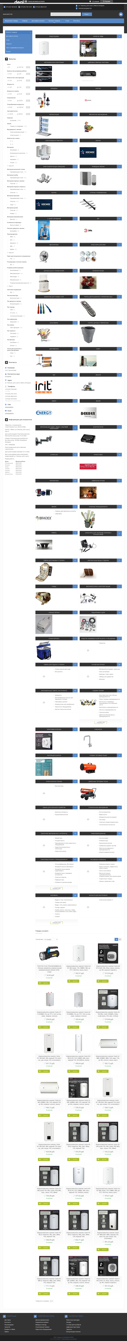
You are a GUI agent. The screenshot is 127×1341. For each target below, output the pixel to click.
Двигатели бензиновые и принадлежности (107, 715)
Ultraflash (54, 454)
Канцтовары (54, 323)
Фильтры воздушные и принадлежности (106, 848)
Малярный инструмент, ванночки (109, 669)
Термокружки (54, 480)
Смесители (98, 729)
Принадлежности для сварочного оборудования (65, 843)
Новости (9, 44)
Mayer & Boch (98, 454)
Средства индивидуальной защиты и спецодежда (98, 638)
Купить (46, 983)
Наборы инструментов (106, 676)
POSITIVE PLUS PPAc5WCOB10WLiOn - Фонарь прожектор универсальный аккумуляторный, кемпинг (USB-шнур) (49, 969)
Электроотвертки (60, 877)
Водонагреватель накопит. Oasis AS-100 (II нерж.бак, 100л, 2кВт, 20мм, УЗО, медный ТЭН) (49, 1280)
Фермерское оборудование (98, 114)
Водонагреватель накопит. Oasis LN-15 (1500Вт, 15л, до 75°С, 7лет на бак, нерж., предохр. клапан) (79, 1014)
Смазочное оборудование (63, 707)
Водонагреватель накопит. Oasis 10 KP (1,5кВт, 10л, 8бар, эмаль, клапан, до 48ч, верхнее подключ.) (108, 968)
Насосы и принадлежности (107, 710)
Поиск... (86, 14)
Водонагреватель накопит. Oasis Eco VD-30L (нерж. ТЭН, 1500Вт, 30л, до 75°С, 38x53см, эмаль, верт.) (79, 968)
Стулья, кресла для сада (62, 669)
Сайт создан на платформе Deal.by (64, 1337)
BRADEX (54, 506)
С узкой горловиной (54, 218)
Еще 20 (11, 166)
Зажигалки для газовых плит (54, 297)
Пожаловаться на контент (69, 1339)
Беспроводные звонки (73, 1331)
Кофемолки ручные (98, 480)
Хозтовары (54, 895)
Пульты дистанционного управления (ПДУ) (98, 297)
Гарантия (7, 1327)
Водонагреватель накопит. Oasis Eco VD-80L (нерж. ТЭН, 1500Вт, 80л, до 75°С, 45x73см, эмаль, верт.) (108, 1190)
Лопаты (57, 914)
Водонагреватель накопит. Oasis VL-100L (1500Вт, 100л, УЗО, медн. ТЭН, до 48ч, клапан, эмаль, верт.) (108, 1058)
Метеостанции (54, 114)
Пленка (57, 916)
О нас (67, 21)
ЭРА (98, 218)
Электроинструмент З (106, 900)
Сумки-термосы (54, 638)
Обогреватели (54, 349)
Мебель (54, 533)
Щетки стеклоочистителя (63, 709)
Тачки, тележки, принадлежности (109, 699)
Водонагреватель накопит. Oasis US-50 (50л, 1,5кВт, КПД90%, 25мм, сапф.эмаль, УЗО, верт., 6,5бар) (108, 1014)
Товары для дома (60, 902)
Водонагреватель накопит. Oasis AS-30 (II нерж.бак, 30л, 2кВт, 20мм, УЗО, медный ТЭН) (49, 1234)
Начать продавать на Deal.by (36, 1)
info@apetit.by (9, 413)
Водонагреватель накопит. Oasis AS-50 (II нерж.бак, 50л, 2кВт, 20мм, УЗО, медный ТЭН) (79, 1146)
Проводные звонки (98, 166)
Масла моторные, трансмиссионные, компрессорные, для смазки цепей (110, 874)
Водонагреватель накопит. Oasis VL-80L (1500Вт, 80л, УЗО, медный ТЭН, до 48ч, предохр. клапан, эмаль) (79, 1102)
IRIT (54, 375)
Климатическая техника (54, 781)
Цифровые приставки (73, 1327)
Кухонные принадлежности (98, 506)
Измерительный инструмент (108, 817)
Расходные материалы (98, 859)
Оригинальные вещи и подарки (98, 560)
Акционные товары (11, 21)
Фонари (98, 375)
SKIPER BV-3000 (98, 36)
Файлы (7, 1331)
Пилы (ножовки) (104, 671)
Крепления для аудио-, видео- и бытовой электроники (54, 427)
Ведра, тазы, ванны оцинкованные (66, 905)
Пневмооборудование (98, 833)
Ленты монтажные (105, 870)
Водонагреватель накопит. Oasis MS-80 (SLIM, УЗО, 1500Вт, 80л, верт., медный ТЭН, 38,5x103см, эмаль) (78, 1058)
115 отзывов (95, 1)
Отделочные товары (105, 879)
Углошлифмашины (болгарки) (64, 864)
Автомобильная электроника (54, 62)
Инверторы (58, 838)
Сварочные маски (60, 851)
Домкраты (58, 695)
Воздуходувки (54, 36)
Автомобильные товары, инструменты (54, 690)
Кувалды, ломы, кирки (106, 674)
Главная (24, 21)
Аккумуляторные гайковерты (64, 866)
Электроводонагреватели (54, 140)
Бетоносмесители (104, 812)
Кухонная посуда (98, 271)
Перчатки (102, 643)
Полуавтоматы (60, 840)
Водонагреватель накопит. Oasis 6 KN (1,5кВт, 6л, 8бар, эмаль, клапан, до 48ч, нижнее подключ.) (108, 1280)
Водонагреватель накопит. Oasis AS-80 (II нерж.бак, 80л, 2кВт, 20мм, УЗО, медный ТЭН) (79, 1234)
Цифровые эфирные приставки (98, 62)
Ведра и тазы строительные (64, 900)
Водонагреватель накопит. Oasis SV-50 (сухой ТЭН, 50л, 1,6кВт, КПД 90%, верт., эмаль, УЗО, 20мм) (108, 1146)
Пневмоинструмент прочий (107, 845)
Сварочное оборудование (43, 1329)
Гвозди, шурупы (60, 907)
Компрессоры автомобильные (64, 704)
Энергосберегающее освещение (54, 166)
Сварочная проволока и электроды (62, 847)
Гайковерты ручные (61, 701)
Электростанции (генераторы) (108, 822)
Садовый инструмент (42, 1322)
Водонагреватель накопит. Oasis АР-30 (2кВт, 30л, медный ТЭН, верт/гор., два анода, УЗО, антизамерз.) (108, 1102)
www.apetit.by (9, 407)
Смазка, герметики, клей (106, 881)
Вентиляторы (54, 244)
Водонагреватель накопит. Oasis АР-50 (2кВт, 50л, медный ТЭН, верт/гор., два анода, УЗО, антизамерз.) (49, 1058)
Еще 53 (11, 252)
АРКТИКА (98, 88)
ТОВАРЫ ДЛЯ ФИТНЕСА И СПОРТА (65, 511)
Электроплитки (98, 427)
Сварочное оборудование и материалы (54, 833)
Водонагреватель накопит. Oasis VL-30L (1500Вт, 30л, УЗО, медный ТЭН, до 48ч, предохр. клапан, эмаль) (79, 1280)
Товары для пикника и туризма (54, 560)
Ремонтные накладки (72, 1320)
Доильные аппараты (61, 812)
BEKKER (98, 401)
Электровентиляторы (54, 729)
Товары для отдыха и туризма (54, 664)
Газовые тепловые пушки (98, 755)
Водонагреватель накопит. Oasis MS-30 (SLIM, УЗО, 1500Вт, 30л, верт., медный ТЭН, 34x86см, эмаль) (78, 1190)
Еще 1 (11, 286)
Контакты (76, 21)
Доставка (8, 1320)
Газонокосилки (104, 712)
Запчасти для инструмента (98, 895)
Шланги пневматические (106, 852)
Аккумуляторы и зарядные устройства (63, 873)
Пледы (54, 586)
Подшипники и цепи (98, 612)
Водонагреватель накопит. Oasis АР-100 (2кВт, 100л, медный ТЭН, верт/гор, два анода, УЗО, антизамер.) (108, 1235)
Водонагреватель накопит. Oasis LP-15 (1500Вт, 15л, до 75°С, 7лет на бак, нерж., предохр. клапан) (49, 1014)
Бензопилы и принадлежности (108, 707)
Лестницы (102, 819)
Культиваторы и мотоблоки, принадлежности (108, 695)
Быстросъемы (103, 838)
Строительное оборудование (98, 807)
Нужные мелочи (54, 612)
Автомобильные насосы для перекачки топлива (64, 698)
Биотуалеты (59, 671)
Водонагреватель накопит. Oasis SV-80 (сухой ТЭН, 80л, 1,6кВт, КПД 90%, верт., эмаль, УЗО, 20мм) (49, 1190)
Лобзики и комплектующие (63, 882)
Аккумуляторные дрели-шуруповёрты (62, 869)
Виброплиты (103, 814)
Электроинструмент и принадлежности (54, 859)
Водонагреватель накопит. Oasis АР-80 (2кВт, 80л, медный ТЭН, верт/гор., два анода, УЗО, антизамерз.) (49, 1146)
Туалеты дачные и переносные (98, 323)
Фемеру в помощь (41, 1324)
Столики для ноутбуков (73, 1324)
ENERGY (54, 401)
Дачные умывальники (42, 1320)
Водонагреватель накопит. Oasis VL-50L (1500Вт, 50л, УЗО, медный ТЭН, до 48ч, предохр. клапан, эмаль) (49, 1102)
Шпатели (102, 679)
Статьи (8, 51)
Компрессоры (103, 840)
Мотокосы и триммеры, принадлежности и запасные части (108, 703)
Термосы (69, 1329)
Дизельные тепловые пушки (98, 781)
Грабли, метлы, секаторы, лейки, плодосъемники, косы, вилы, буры (65, 910)
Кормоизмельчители (61, 814)
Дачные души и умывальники (54, 271)
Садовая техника (98, 690)
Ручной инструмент (98, 664)
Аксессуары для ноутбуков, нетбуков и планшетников (98, 533)
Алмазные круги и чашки (107, 864)
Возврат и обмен (10, 1329)
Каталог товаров (54, 21)
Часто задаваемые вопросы (15, 47)
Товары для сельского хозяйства (54, 807)
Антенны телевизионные (98, 192)
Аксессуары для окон (98, 244)
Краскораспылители (105, 843)
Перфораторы (59, 880)
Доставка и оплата (38, 21)
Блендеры (54, 88)
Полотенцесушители (54, 755)
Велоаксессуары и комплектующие (98, 586)
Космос (54, 192)
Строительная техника (42, 1327)
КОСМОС (98, 140)
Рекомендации (9, 1324)
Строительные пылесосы (107, 824)
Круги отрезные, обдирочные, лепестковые (108, 867)
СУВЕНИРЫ (58, 514)
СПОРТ (98, 349)
